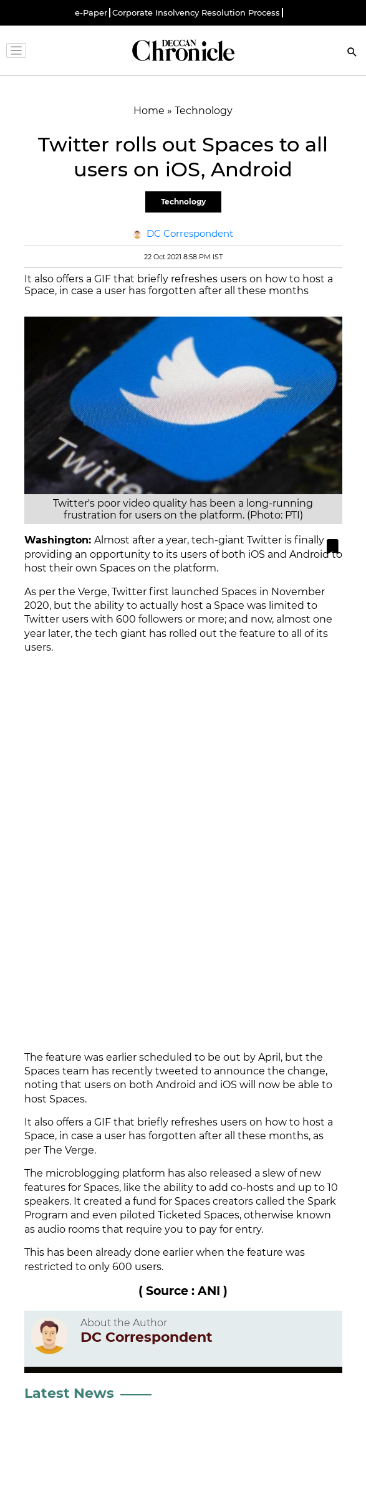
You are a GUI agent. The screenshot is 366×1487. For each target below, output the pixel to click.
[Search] (352, 53)
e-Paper (91, 12)
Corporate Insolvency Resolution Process (196, 12)
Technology (183, 201)
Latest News (69, 1393)
